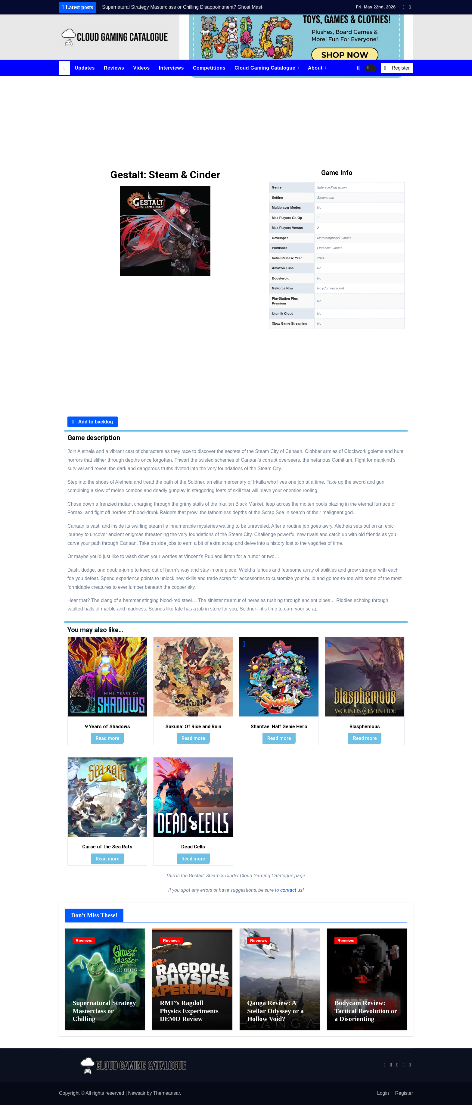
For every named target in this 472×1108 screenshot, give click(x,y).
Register (404, 1096)
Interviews (171, 67)
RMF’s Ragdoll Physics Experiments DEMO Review (189, 1014)
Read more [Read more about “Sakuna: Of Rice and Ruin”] (193, 738)
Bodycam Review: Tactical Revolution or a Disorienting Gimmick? (365, 1018)
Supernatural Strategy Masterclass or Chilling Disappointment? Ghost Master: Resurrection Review (104, 1026)
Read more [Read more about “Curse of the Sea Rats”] (107, 859)
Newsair (136, 1096)
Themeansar (166, 1096)
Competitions (209, 67)
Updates (85, 67)
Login (383, 1096)
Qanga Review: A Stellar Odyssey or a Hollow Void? (275, 1014)
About (316, 67)
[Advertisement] (236, 121)
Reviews (114, 67)
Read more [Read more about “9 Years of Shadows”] (107, 738)
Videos (141, 67)
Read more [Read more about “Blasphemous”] (365, 738)
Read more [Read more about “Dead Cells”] (193, 859)
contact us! (291, 890)
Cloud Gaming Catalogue (265, 67)
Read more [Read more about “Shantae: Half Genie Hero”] (279, 738)
